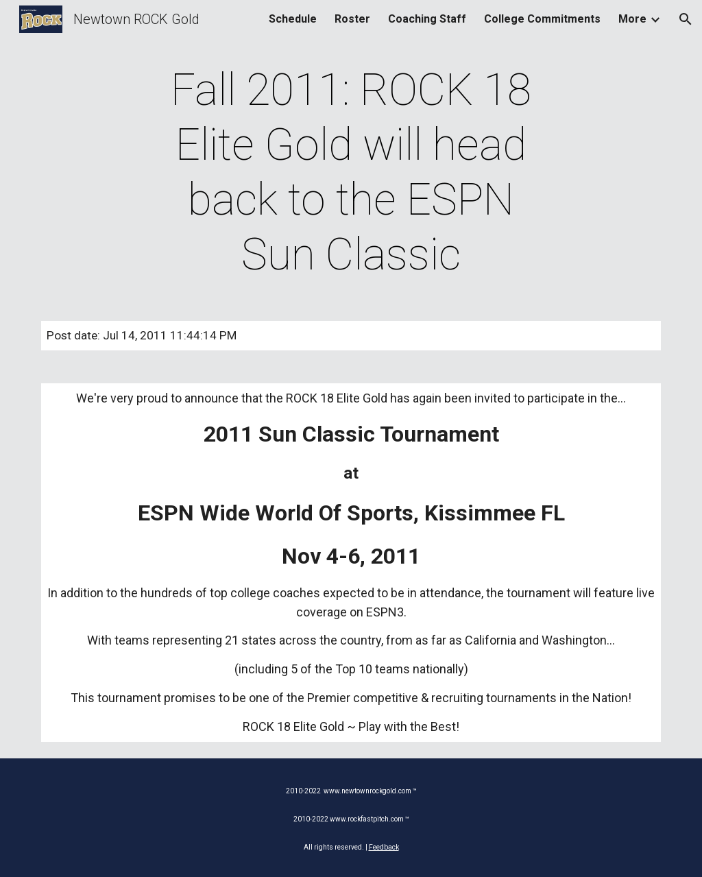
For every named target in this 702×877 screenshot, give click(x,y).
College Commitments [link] (542, 18)
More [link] (632, 18)
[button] (685, 19)
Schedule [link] (293, 18)
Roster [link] (352, 18)
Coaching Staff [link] (427, 18)
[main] (351, 173)
